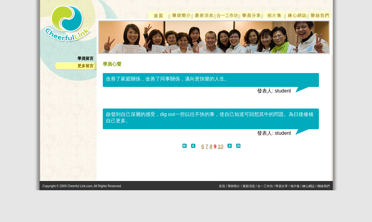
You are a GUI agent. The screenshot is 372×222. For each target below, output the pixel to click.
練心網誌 (308, 186)
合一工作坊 (265, 186)
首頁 (222, 186)
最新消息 (249, 186)
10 (221, 146)
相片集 (295, 186)
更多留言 (85, 66)
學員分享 (281, 186)
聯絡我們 (323, 186)
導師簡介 (234, 186)
